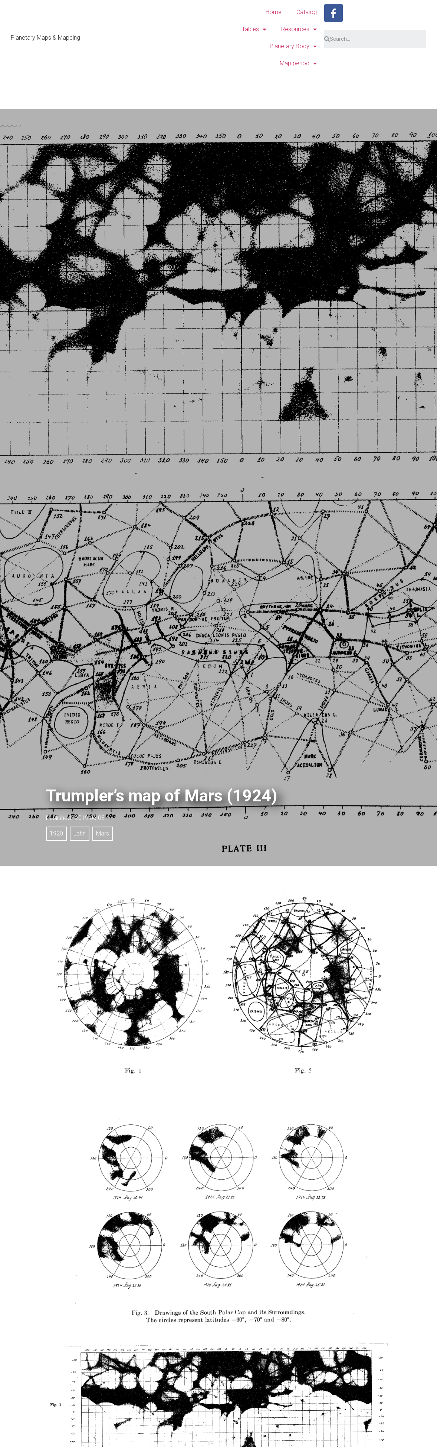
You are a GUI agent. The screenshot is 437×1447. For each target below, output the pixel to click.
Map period (298, 63)
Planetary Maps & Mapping (45, 37)
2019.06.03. (90, 817)
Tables (254, 29)
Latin (79, 833)
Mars (102, 833)
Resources (299, 29)
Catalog (306, 12)
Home (274, 12)
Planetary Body (293, 46)
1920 (56, 833)
